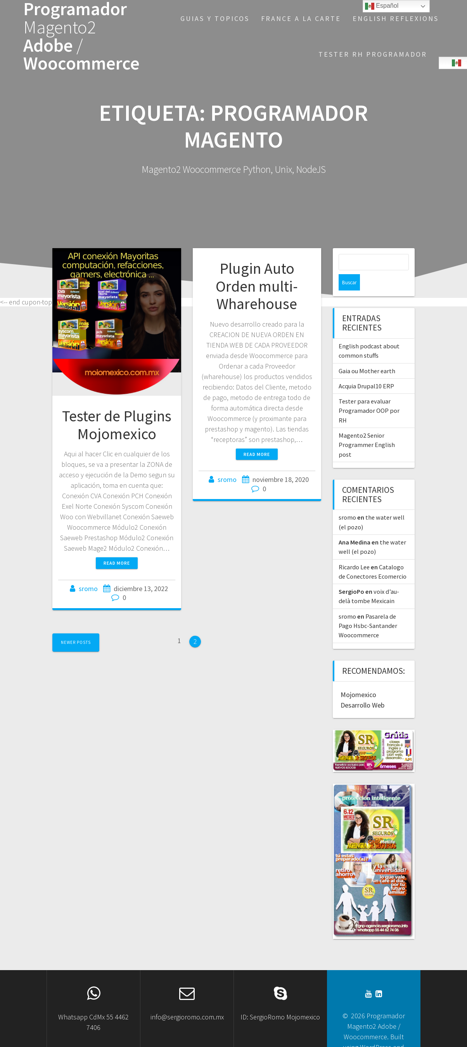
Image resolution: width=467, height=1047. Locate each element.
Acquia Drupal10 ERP (366, 370)
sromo (88, 588)
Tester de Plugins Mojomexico (116, 424)
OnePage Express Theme (373, 1041)
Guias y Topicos (214, 18)
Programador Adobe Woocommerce (81, 36)
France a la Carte (301, 18)
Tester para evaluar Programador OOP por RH (369, 394)
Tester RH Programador (372, 54)
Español (381, 6)
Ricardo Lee (354, 551)
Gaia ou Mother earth (367, 354)
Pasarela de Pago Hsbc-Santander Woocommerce (368, 609)
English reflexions (396, 18)
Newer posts (76, 642)
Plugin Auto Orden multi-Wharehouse (257, 286)
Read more (117, 563)
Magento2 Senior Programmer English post (367, 428)
